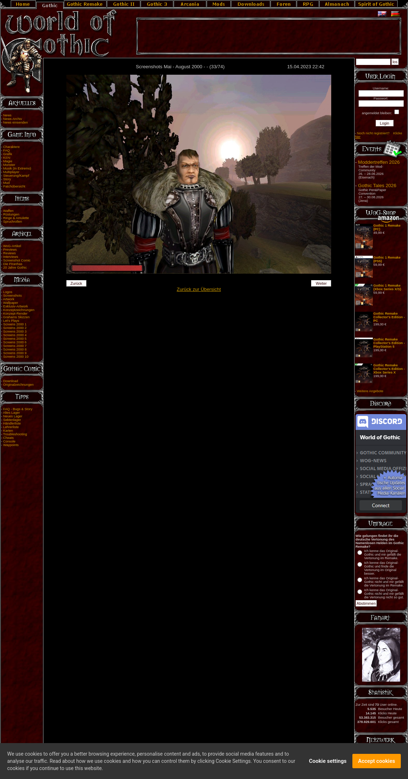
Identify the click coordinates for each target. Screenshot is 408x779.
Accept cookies (376, 763)
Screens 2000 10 (16, 356)
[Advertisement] (268, 36)
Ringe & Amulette (16, 218)
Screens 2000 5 (15, 338)
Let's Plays (11, 321)
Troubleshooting (15, 434)
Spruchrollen (12, 221)
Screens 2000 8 (15, 349)
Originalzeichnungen (18, 384)
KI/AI (6, 157)
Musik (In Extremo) (17, 168)
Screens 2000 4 (15, 335)
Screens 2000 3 (15, 331)
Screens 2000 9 (15, 353)
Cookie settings (328, 763)
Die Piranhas (12, 264)
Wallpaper (10, 303)
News (7, 115)
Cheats (8, 438)
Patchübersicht (14, 186)
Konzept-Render (15, 313)
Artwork (8, 299)
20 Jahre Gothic (15, 267)
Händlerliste (12, 423)
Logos (7, 292)
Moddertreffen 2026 (379, 162)
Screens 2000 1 (15, 324)
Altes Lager (11, 412)
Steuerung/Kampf (16, 175)
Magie (7, 161)
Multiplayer (11, 172)
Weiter (321, 283)
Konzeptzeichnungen (18, 310)
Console (9, 441)
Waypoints (11, 445)
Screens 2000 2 (15, 328)
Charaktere (11, 147)
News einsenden (15, 122)
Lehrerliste (11, 427)
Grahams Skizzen (16, 317)
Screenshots (12, 295)
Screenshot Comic (17, 260)
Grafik (7, 154)
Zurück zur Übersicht (199, 289)
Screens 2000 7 (15, 346)
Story (7, 179)
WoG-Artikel (12, 246)
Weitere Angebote (370, 391)
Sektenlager (12, 420)
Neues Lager (12, 416)
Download (10, 381)
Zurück (76, 283)
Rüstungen (11, 214)
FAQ (6, 150)
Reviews (9, 253)
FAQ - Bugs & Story (17, 409)
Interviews (10, 257)
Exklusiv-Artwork (15, 306)
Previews (10, 249)
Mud (6, 183)
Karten (8, 430)
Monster (9, 165)
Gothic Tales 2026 (377, 185)
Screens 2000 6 (15, 342)
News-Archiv (12, 119)
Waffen (8, 211)
